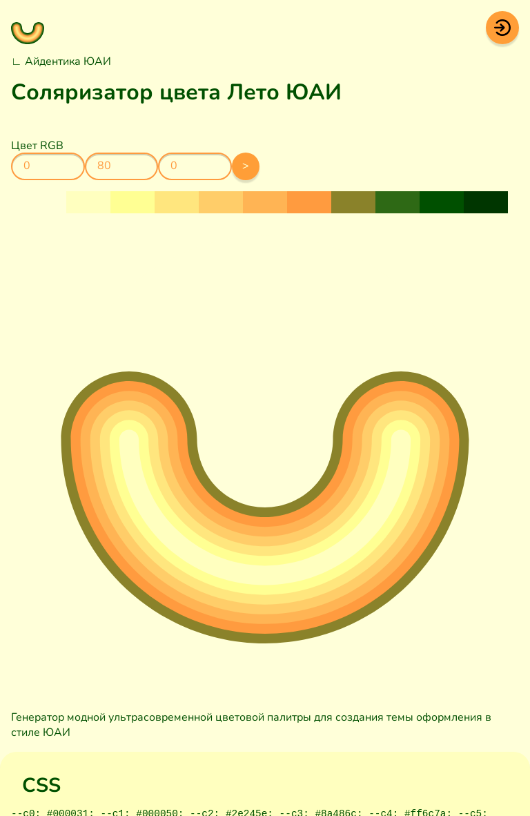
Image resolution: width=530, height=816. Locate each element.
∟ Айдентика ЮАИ (61, 61)
